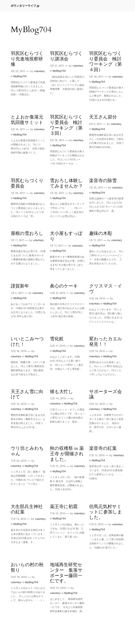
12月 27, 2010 (57, 292)
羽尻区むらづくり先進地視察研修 (27, 59)
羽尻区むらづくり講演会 (66, 56)
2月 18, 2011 (57, 140)
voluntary (39, 71)
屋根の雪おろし (27, 233)
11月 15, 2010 (58, 465)
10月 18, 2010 (19, 576)
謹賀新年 (20, 286)
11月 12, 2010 (97, 455)
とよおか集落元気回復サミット (27, 119)
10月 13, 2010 (58, 587)
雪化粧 (57, 339)
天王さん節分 (103, 117)
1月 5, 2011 (17, 292)
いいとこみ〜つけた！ (27, 341)
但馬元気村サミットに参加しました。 (105, 512)
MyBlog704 (20, 76)
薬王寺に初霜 (64, 506)
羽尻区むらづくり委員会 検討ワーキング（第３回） (66, 125)
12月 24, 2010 (97, 298)
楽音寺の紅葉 (103, 448)
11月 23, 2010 (19, 460)
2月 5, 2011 (95, 123)
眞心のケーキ (64, 286)
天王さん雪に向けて (27, 394)
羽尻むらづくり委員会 (27, 183)
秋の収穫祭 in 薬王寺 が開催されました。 (67, 454)
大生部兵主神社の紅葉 (27, 509)
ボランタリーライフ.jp (25, 5)
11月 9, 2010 (96, 524)
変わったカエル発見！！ (105, 341)
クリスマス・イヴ (105, 288)
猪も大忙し (61, 392)
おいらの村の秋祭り (27, 567)
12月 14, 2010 (97, 350)
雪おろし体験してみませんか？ (66, 183)
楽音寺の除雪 (103, 180)
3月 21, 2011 (57, 65)
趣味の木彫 (100, 233)
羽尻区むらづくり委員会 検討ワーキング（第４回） (105, 62)
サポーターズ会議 (105, 394)
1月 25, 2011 (18, 192)
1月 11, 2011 (17, 240)
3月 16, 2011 (18, 129)
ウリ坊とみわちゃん (27, 451)
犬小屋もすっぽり (66, 236)
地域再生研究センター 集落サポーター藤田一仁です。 (66, 573)
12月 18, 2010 (19, 350)
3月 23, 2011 (18, 71)
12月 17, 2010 (57, 345)
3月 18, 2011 (96, 76)
